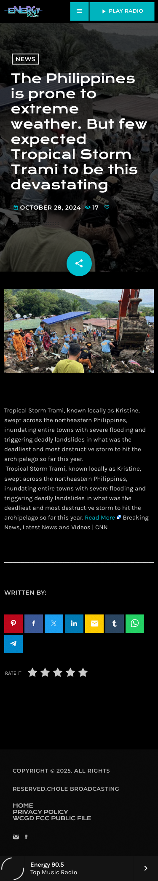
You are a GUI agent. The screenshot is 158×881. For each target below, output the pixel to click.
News (25, 59)
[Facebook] (26, 838)
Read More (100, 517)
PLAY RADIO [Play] (121, 11)
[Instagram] (16, 838)
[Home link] (23, 11)
